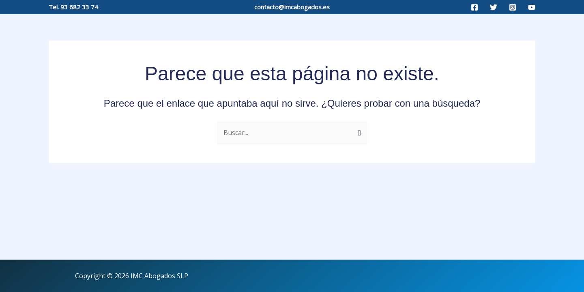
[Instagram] (512, 7)
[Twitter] (493, 7)
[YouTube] (531, 7)
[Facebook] (474, 7)
